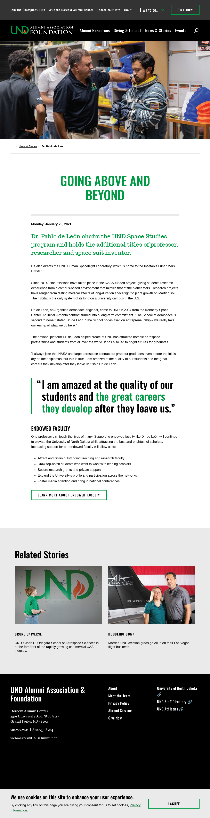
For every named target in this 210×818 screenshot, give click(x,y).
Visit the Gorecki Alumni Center (71, 9)
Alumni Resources (95, 30)
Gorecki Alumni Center (29, 711)
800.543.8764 (42, 730)
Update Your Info (108, 9)
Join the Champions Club (27, 9)
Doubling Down (121, 634)
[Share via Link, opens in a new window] (170, 224)
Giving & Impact (127, 30)
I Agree (184, 803)
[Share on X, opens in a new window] (157, 224)
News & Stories (158, 30)
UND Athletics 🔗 (170, 709)
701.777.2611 (19, 730)
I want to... (152, 10)
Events (180, 30)
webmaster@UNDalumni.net (33, 738)
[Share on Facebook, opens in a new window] (164, 224)
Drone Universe (28, 634)
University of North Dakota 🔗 (177, 691)
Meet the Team (119, 695)
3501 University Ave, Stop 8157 (34, 716)
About (128, 9)
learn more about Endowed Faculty (69, 495)
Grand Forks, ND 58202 (29, 721)
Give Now (185, 9)
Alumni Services (120, 710)
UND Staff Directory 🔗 (174, 701)
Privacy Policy (118, 703)
